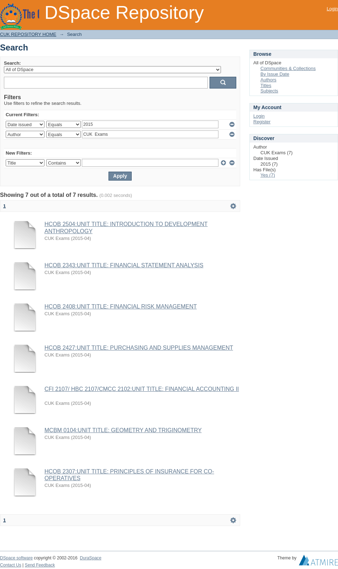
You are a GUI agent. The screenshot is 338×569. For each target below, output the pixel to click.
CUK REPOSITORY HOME (28, 34)
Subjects (269, 90)
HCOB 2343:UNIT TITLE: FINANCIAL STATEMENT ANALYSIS (124, 265)
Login (332, 8)
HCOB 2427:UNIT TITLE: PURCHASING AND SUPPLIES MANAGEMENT (138, 348)
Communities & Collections (288, 68)
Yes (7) (267, 175)
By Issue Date (274, 74)
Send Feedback (40, 565)
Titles (265, 85)
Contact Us (10, 565)
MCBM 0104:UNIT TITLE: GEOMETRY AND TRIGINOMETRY (123, 430)
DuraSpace (90, 557)
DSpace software (16, 557)
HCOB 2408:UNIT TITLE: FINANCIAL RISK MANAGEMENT (120, 307)
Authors (268, 79)
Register (261, 121)
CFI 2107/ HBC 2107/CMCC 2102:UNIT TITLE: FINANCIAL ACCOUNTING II (141, 389)
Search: (12, 63)
